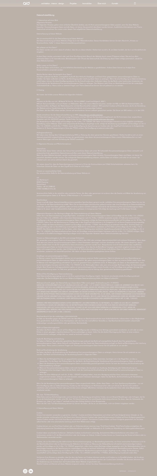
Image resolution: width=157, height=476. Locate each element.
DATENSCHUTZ (132, 471)
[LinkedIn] (31, 471)
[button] (135, 3)
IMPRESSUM (122, 471)
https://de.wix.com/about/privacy (91, 115)
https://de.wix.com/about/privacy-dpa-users (98, 119)
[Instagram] (25, 471)
